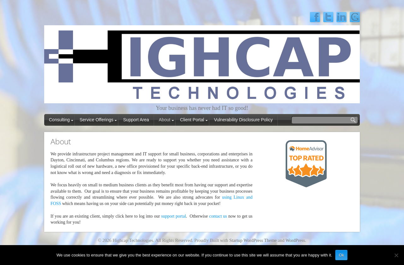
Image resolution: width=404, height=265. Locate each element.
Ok (341, 255)
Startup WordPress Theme (253, 240)
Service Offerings (96, 119)
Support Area (136, 119)
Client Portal (192, 119)
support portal (173, 216)
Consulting (59, 119)
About (164, 119)
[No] (396, 255)
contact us (218, 216)
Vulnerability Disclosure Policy (243, 119)
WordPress (295, 240)
